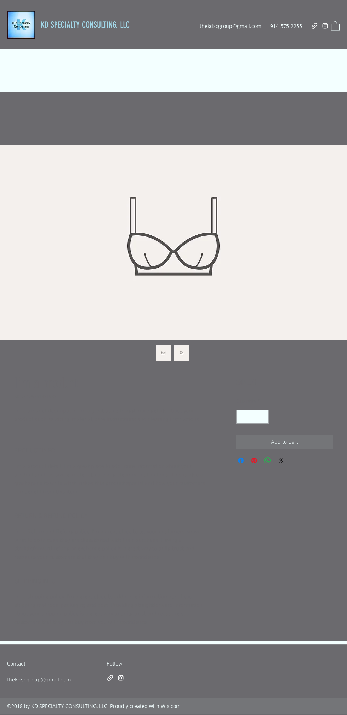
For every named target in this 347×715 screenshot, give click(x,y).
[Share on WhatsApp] (267, 460)
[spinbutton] (252, 416)
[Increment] (263, 416)
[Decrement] (242, 416)
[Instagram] (325, 25)
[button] (335, 25)
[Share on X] (281, 460)
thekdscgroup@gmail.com (230, 26)
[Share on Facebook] (241, 460)
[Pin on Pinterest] (254, 460)
